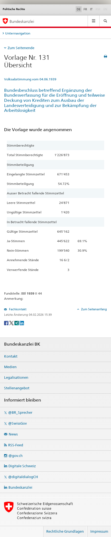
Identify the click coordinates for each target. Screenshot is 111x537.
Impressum (99, 531)
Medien (10, 367)
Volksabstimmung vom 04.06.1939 (30, 79)
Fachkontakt (17, 309)
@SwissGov (17, 423)
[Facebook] (6, 323)
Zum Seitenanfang (93, 309)
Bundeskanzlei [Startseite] (22, 21)
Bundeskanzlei (20, 487)
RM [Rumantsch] (97, 9)
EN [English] (105, 9)
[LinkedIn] (22, 323)
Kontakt (10, 356)
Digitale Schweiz (22, 466)
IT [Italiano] (91, 9)
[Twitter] (11, 323)
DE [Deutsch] (79, 9)
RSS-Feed (15, 445)
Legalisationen (16, 377)
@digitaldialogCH (23, 477)
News (13, 434)
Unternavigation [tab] (17, 33)
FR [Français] (85, 9)
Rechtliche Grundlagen (65, 531)
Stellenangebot (16, 388)
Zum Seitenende (21, 48)
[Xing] (17, 323)
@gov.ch (15, 455)
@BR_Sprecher (20, 412)
